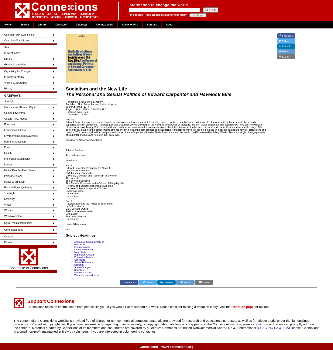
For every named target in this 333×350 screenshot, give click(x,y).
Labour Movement (83, 249)
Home (7, 24)
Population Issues (83, 257)
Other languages (13, 229)
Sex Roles (79, 259)
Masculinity (80, 252)
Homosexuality (82, 247)
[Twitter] (147, 282)
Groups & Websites (15, 64)
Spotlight (9, 101)
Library (42, 24)
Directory (61, 24)
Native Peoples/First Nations (20, 170)
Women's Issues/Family (86, 275)
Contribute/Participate (16, 40)
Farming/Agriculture (15, 141)
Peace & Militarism (14, 181)
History (8, 88)
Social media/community (18, 223)
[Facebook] (129, 282)
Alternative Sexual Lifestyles (89, 242)
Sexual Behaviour (83, 262)
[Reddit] (185, 282)
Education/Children (15, 130)
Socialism (79, 270)
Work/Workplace (13, 216)
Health (8, 153)
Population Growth (84, 254)
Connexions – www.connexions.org (166, 347)
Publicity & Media (14, 77)
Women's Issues (83, 272)
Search (24, 24)
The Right (9, 193)
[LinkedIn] (166, 282)
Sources (152, 24)
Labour (8, 164)
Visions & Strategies (15, 82)
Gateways (81, 24)
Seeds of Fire (130, 24)
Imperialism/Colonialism (17, 158)
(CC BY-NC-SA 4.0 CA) (273, 328)
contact (258, 324)
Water (7, 204)
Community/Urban (14, 112)
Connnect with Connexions (19, 34)
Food (7, 147)
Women (8, 210)
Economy (9, 124)
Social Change (82, 267)
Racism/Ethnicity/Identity (18, 187)
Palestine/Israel (13, 176)
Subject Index (12, 53)
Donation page (242, 307)
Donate (8, 242)
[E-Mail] (204, 282)
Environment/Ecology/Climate (21, 135)
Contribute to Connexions (28, 259)
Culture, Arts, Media (15, 118)
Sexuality (9, 199)
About (169, 24)
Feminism (79, 244)
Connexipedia (104, 24)
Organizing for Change (17, 71)
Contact (8, 236)
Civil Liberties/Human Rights (20, 107)
